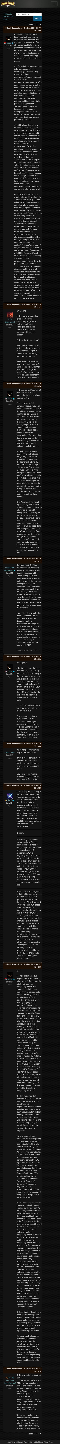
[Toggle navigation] (54, 3)
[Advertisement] (51, 20)
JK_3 (10, 800)
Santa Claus (10, 752)
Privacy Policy (48, 1442)
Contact (20, 1442)
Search (38, 18)
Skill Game (39, 1442)
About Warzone (12, 1442)
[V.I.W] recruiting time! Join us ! (10, 1380)
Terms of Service (29, 1442)
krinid (9, 43)
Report (8, 48)
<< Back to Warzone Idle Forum (8, 16)
